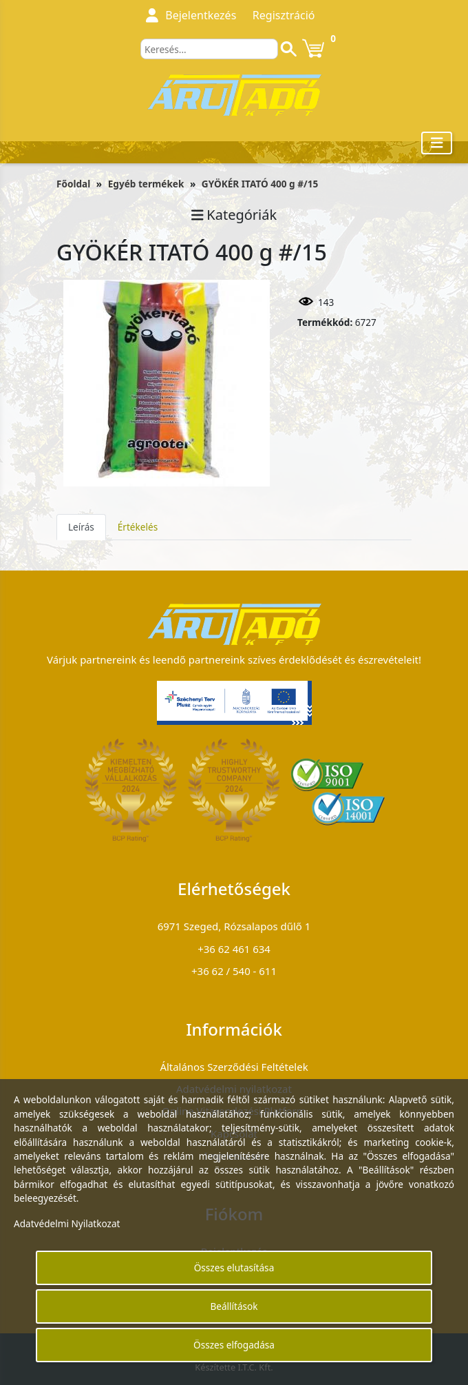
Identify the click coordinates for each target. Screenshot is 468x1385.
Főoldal (73, 183)
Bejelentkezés (200, 15)
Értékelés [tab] (138, 526)
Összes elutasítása (234, 1267)
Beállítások (233, 1306)
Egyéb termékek (146, 183)
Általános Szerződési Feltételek (234, 1067)
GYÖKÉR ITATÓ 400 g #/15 (260, 183)
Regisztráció (284, 15)
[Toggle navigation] (437, 143)
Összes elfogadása (234, 1344)
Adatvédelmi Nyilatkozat (67, 1223)
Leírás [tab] (81, 526)
